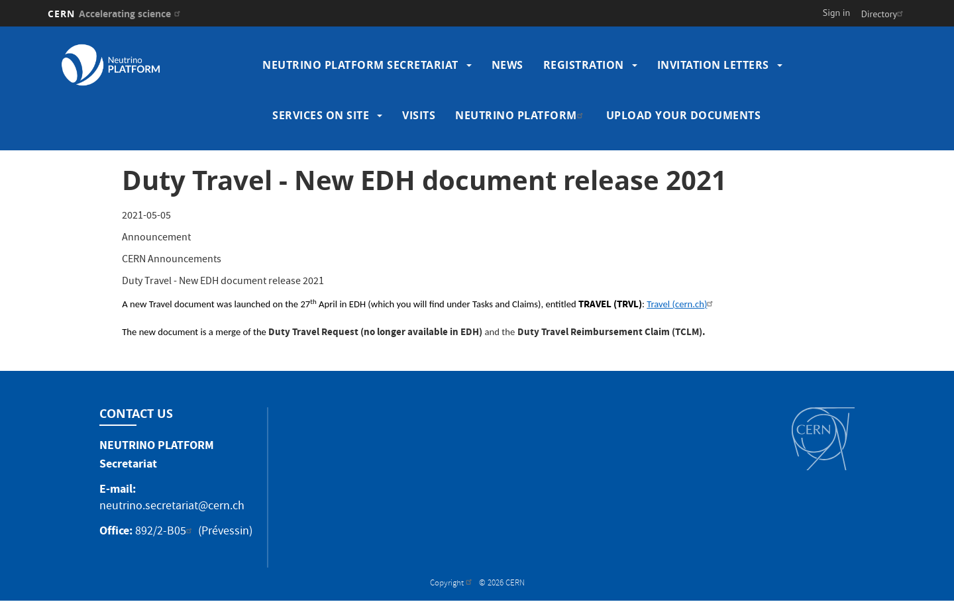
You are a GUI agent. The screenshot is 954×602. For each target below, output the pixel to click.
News (507, 65)
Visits (418, 115)
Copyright (452, 583)
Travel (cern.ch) (681, 304)
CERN (116, 13)
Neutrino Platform (520, 115)
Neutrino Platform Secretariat (360, 65)
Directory (883, 14)
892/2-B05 (165, 532)
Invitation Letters (713, 65)
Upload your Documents (683, 115)
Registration (583, 65)
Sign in (837, 13)
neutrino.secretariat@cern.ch (171, 507)
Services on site (320, 115)
